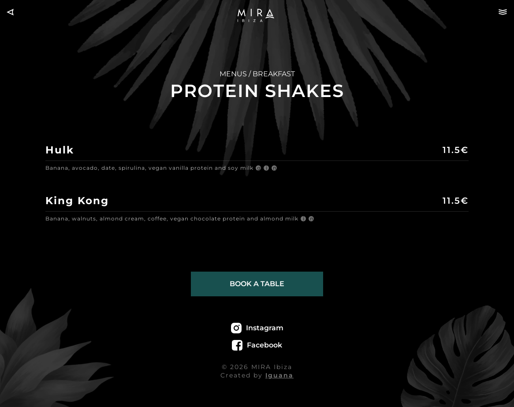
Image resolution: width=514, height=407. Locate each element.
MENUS (233, 74)
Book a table (257, 284)
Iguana (279, 375)
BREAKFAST (274, 74)
